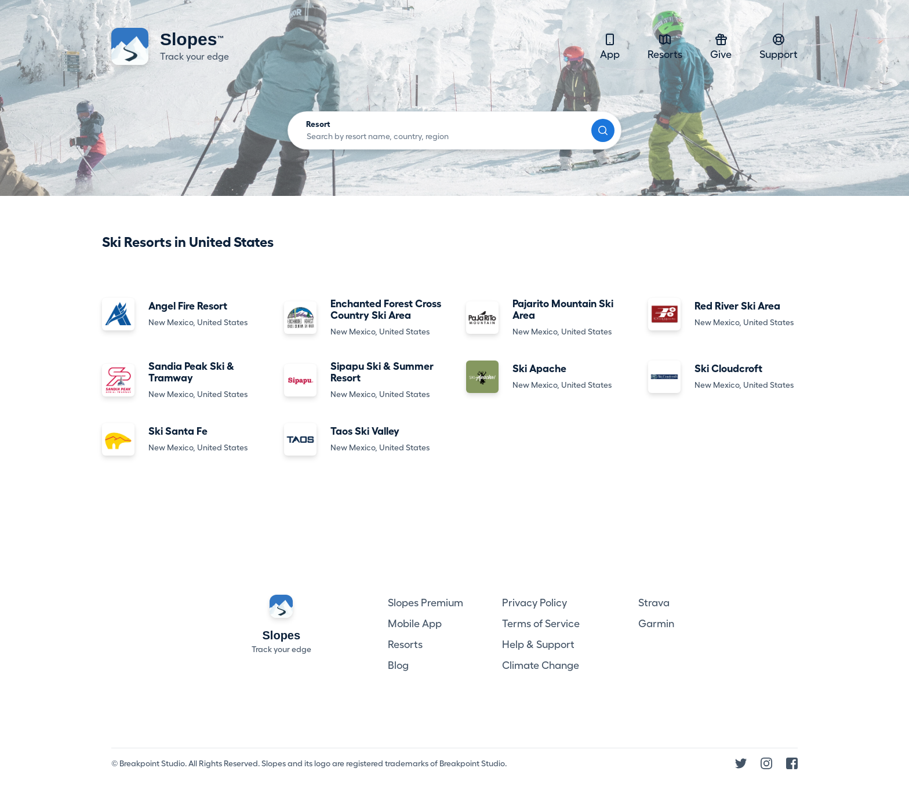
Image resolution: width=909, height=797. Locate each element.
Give (721, 46)
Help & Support (538, 644)
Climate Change (540, 665)
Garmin (656, 623)
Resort (318, 124)
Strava (654, 603)
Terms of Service (541, 623)
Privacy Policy (534, 603)
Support (778, 46)
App (610, 46)
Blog (398, 665)
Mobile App (415, 623)
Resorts (665, 46)
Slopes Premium (425, 603)
